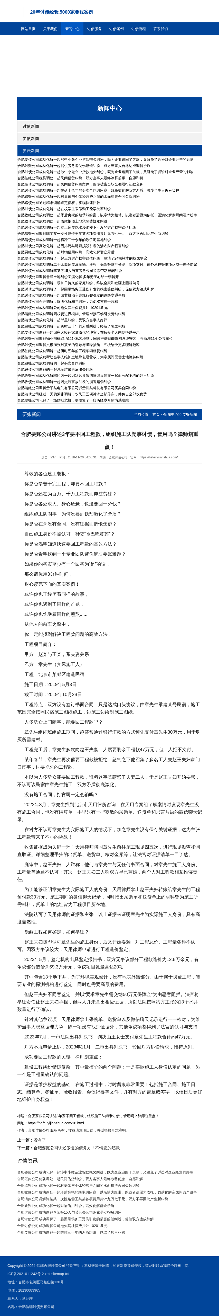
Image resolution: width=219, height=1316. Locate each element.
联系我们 (161, 29)
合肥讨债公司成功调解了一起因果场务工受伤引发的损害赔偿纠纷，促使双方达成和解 (85, 289)
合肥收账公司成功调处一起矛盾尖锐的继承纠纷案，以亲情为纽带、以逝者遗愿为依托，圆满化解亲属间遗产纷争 (107, 215)
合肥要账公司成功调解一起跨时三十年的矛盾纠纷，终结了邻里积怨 (71, 326)
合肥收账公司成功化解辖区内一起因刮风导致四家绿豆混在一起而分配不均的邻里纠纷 (85, 376)
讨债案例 (116, 29)
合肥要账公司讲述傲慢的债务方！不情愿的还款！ (70, 1148)
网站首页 (28, 29)
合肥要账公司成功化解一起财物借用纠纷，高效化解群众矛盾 (66, 252)
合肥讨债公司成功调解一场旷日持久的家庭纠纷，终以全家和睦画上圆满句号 (78, 283)
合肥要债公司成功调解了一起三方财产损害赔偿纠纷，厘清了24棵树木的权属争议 (82, 258)
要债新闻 (31, 138)
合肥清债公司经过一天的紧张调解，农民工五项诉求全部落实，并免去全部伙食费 (82, 394)
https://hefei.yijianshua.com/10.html (56, 1123)
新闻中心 (72, 29)
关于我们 (50, 29)
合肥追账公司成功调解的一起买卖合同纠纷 (51, 363)
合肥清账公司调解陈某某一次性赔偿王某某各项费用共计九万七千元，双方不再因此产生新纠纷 (92, 234)
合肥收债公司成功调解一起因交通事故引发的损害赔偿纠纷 (64, 382)
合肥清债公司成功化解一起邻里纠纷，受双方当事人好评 (62, 320)
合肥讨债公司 (39, 1130)
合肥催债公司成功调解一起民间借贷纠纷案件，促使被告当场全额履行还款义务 (80, 184)
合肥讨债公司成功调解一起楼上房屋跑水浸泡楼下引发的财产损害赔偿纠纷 (76, 227)
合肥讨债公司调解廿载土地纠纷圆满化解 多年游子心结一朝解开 (68, 277)
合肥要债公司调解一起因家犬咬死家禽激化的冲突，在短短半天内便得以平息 (78, 332)
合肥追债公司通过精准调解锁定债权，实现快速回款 (58, 203)
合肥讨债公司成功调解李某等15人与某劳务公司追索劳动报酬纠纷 (69, 271)
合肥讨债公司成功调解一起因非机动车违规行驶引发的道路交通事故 (71, 295)
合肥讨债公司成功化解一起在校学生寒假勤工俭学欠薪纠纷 (64, 209)
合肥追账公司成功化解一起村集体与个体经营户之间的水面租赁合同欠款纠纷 (78, 196)
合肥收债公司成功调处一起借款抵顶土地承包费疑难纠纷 (62, 221)
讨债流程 (138, 29)
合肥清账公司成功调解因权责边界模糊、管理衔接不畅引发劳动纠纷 (71, 314)
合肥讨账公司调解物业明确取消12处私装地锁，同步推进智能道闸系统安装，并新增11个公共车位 (95, 338)
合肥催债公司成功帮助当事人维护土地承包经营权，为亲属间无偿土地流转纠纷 (80, 357)
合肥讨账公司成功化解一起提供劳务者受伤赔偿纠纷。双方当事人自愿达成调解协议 (83, 166)
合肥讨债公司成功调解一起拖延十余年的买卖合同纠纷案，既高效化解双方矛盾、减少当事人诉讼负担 (98, 190)
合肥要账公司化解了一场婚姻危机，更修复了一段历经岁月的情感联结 (73, 400)
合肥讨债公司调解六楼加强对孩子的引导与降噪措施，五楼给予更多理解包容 (78, 345)
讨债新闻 (31, 126)
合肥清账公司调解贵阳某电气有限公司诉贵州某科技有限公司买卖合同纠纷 (76, 388)
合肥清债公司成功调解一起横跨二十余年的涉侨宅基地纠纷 (64, 240)
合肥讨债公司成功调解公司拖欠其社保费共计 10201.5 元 (62, 308)
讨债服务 (94, 29)
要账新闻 (31, 150)
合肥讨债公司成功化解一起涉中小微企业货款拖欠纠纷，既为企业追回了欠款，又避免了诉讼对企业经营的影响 (105, 172)
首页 (156, 414)
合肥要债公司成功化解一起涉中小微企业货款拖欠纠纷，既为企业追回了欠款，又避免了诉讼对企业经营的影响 (105, 159)
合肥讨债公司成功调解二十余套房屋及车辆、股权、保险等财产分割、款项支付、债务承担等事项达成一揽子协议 (107, 264)
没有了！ (33, 1140)
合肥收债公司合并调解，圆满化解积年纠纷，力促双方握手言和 (67, 301)
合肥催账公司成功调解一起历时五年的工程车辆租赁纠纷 (62, 351)
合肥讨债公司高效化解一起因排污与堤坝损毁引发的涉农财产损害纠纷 (73, 246)
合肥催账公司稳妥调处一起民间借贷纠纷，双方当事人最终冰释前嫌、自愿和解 (80, 178)
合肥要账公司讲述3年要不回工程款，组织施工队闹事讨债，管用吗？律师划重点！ (93, 1116)
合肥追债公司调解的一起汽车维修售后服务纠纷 (55, 369)
